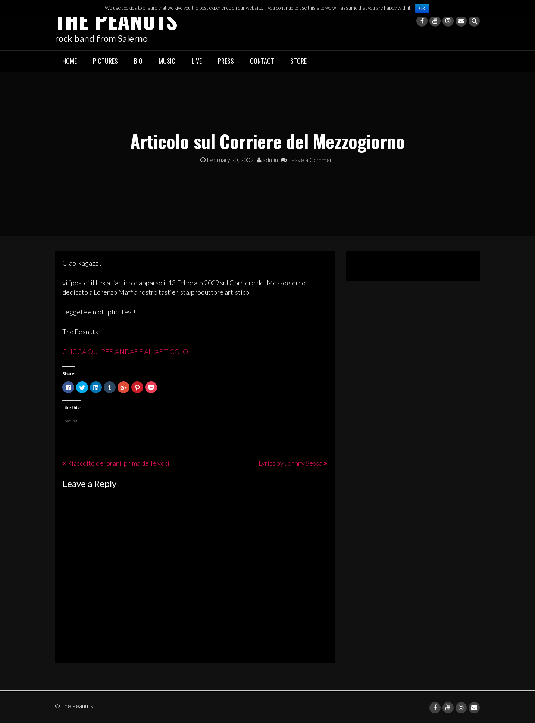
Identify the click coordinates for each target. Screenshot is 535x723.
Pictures (105, 61)
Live (196, 61)
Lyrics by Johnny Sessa (290, 463)
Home (69, 61)
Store (298, 61)
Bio (138, 61)
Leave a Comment (308, 159)
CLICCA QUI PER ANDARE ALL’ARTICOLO (125, 351)
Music (167, 61)
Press (226, 61)
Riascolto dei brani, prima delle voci (118, 463)
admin (267, 159)
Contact (262, 61)
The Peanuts (116, 19)
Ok (422, 8)
